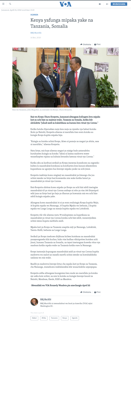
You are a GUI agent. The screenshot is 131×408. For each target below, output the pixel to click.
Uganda (34, 15)
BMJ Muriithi (35, 33)
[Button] (85, 44)
